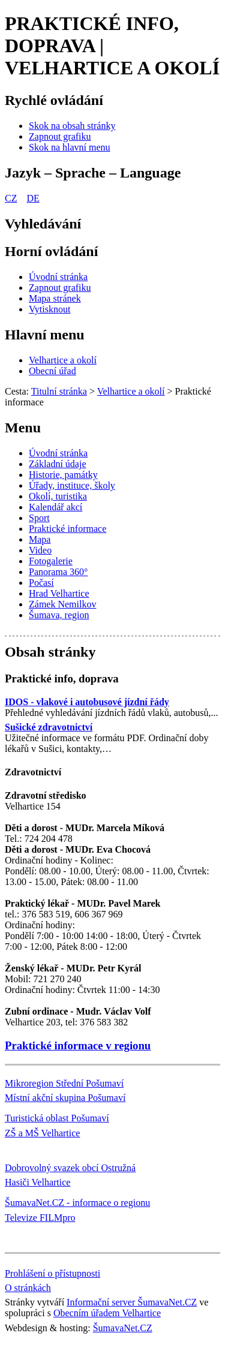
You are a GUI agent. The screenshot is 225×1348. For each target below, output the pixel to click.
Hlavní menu (45, 334)
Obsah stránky (50, 652)
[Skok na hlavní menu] (69, 147)
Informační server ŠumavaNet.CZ (132, 1302)
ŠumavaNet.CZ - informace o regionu (77, 1202)
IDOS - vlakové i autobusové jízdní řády (87, 702)
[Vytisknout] (49, 309)
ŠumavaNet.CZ (122, 1328)
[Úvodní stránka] (58, 277)
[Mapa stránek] (55, 298)
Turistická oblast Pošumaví (57, 1118)
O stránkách (28, 1288)
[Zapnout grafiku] (60, 136)
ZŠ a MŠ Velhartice (42, 1133)
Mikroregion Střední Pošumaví (64, 1083)
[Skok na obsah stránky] (72, 126)
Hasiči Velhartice (37, 1182)
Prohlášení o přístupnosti (52, 1273)
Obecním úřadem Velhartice (107, 1313)
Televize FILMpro (40, 1217)
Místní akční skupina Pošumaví (65, 1098)
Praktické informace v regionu (78, 1045)
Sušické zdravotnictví (48, 727)
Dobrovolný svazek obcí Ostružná (70, 1168)
